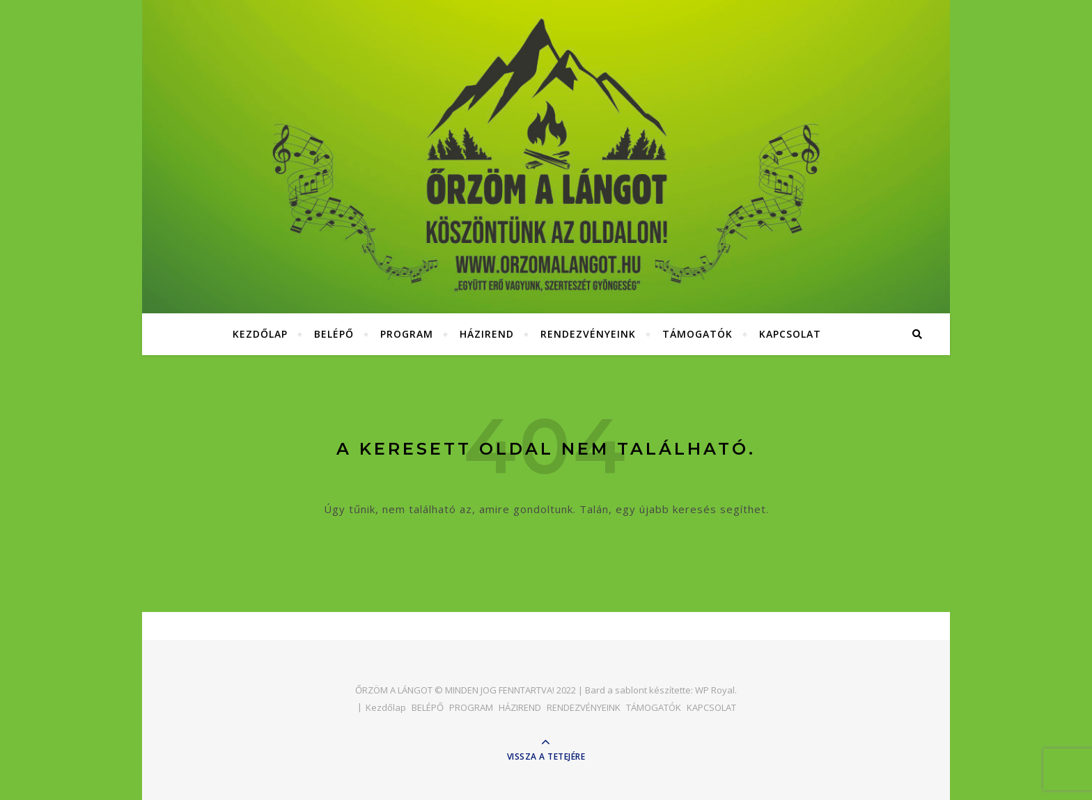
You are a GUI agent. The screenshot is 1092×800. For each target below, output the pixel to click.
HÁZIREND (487, 333)
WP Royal (715, 690)
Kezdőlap (260, 333)
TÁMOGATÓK (697, 333)
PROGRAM (406, 333)
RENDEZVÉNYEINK (588, 333)
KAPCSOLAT (790, 333)
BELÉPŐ (334, 333)
